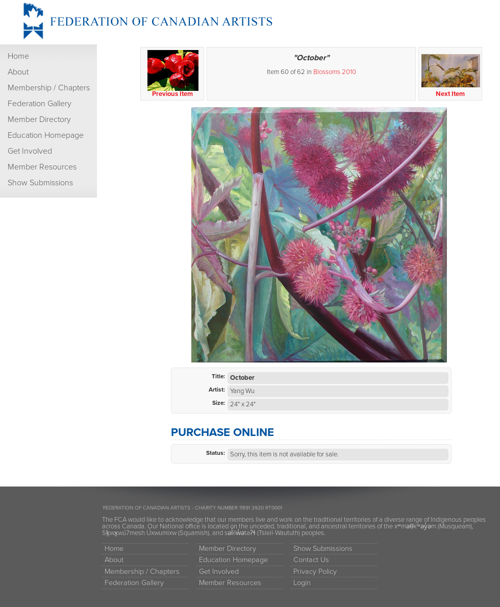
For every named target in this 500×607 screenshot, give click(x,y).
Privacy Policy (315, 571)
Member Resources (42, 167)
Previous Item (172, 74)
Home (18, 56)
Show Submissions (40, 183)
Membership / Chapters (49, 88)
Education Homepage (46, 135)
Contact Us (311, 559)
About (18, 72)
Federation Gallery (39, 104)
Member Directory (39, 119)
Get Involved (30, 151)
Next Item (450, 74)
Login (302, 582)
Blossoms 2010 (334, 72)
